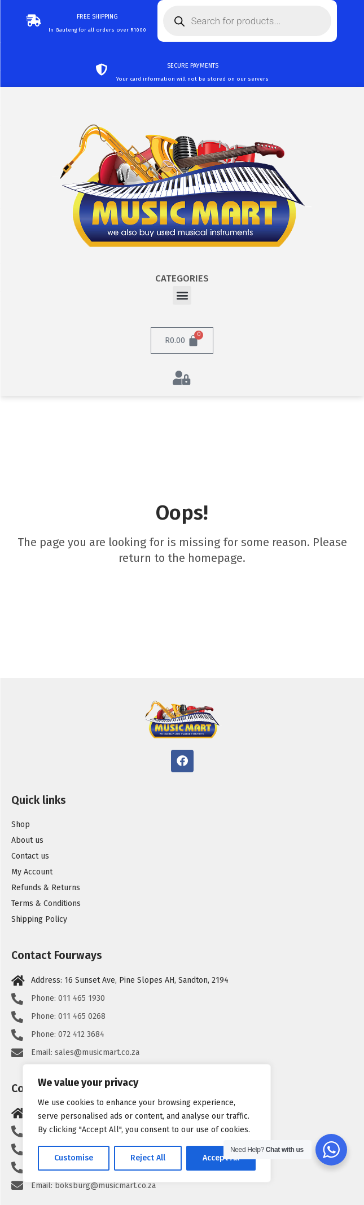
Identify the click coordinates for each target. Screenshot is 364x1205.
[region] (147, 1123)
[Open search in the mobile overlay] (247, 21)
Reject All (147, 1158)
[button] (182, 295)
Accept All (221, 1158)
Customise (73, 1158)
